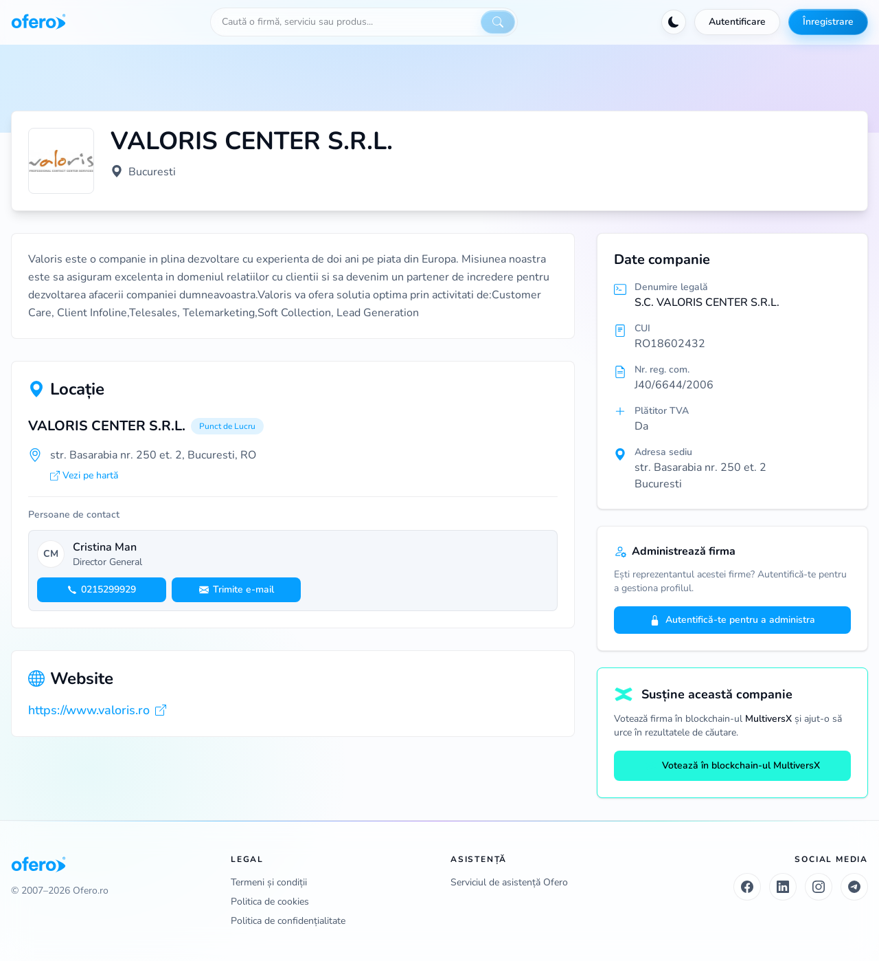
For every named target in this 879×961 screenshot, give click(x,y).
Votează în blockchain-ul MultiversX (733, 765)
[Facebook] (747, 887)
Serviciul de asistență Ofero (509, 882)
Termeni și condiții (269, 882)
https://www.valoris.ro (97, 710)
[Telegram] (854, 887)
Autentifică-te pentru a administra (732, 619)
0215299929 (101, 589)
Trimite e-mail (236, 589)
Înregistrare (828, 21)
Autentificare (737, 21)
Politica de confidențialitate (288, 920)
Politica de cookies (270, 901)
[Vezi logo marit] (61, 161)
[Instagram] (818, 887)
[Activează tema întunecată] (673, 22)
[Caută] (498, 22)
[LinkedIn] (783, 887)
